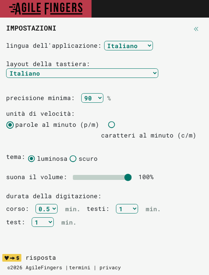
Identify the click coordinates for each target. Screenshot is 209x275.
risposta (41, 257)
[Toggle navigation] (195, 8)
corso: (19, 208)
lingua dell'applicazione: (53, 45)
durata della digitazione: (53, 196)
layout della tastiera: (48, 64)
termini (79, 267)
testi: (100, 208)
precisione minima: (42, 98)
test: (17, 222)
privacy (110, 267)
